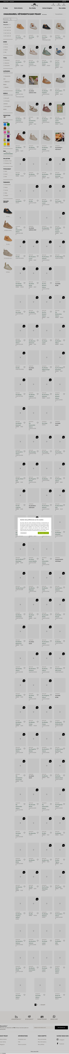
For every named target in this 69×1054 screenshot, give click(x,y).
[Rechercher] (10, 19)
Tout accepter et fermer (43, 533)
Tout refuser (23, 533)
